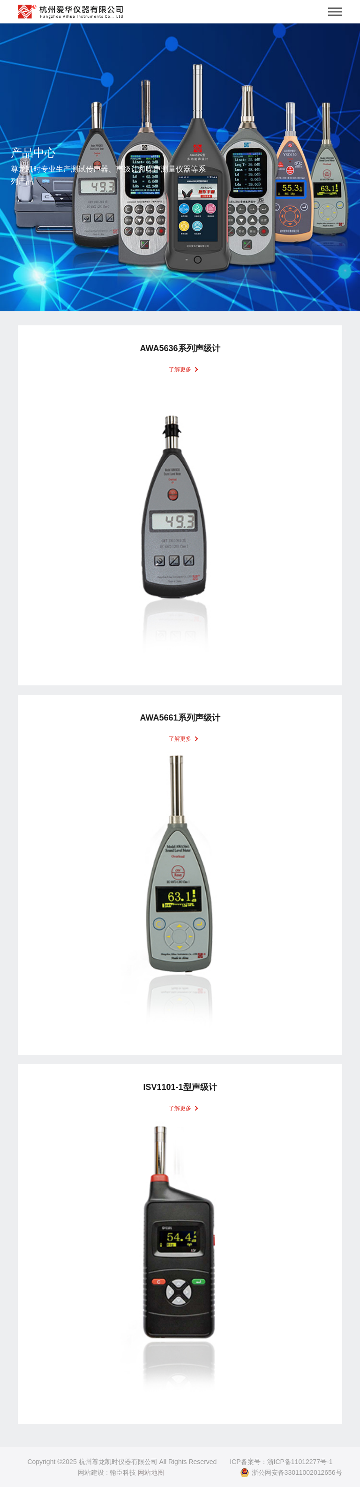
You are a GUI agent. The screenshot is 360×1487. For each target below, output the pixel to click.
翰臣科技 (123, 1472)
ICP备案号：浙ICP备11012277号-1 (281, 1461)
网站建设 (91, 1472)
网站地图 (151, 1472)
